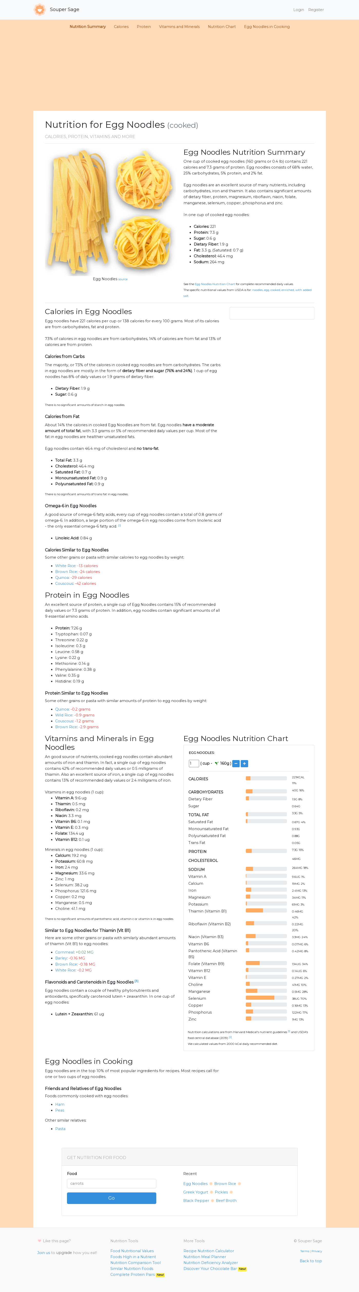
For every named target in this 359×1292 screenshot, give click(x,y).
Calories (121, 26)
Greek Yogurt (195, 1192)
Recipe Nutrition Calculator (208, 1251)
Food (72, 1173)
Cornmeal (64, 952)
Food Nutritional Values (132, 1251)
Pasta (60, 1128)
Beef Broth (226, 1200)
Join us (43, 1252)
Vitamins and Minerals (179, 26)
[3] (136, 981)
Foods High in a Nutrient (133, 1257)
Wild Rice (63, 715)
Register (316, 9)
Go (111, 1198)
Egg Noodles (105, 279)
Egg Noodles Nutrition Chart (215, 284)
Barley (61, 958)
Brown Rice (66, 571)
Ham (59, 1104)
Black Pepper (196, 1200)
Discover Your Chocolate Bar (215, 1268)
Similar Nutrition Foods (131, 1268)
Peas (59, 1110)
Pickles (221, 1192)
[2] (119, 525)
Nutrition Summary (88, 26)
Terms (304, 1251)
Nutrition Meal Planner (204, 1257)
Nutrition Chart (222, 26)
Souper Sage (56, 9)
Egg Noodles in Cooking (267, 26)
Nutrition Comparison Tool (135, 1262)
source (123, 279)
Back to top (311, 1261)
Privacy (317, 1251)
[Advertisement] (180, 72)
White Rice (65, 566)
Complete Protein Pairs (137, 1274)
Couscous (64, 583)
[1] (289, 1031)
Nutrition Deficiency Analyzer (210, 1262)
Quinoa (62, 577)
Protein (144, 26)
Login (298, 9)
